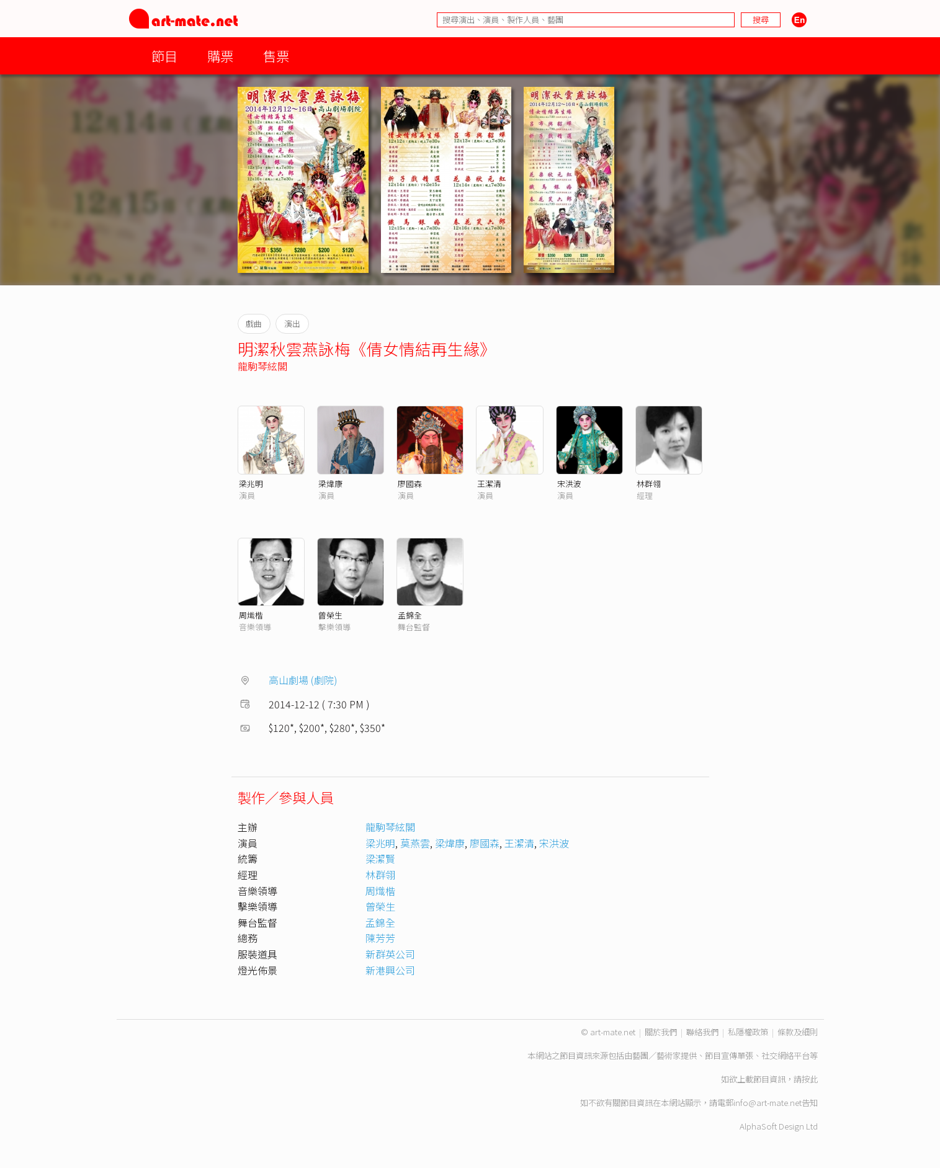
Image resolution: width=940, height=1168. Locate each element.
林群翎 (649, 483)
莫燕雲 (415, 843)
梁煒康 (330, 483)
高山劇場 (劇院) (303, 679)
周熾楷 (251, 615)
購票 (220, 55)
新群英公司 (390, 954)
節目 (164, 55)
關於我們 (661, 1032)
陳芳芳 (380, 937)
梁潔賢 (380, 858)
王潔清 (489, 483)
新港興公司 (390, 970)
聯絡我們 (702, 1032)
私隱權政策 (748, 1032)
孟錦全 (410, 615)
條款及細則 (797, 1032)
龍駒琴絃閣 (262, 366)
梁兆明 (251, 483)
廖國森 (410, 483)
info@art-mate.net (767, 1102)
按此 (810, 1079)
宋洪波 (569, 483)
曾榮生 (330, 615)
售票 (276, 55)
